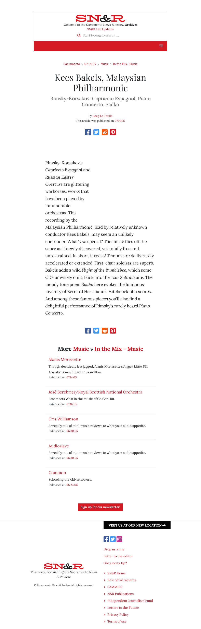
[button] (161, 46)
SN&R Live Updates (100, 29)
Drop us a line (114, 549)
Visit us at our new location (137, 525)
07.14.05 (90, 64)
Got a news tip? (115, 563)
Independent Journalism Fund (130, 601)
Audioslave (59, 445)
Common (57, 472)
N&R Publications (120, 594)
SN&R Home (116, 573)
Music (104, 64)
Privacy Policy (118, 614)
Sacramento (72, 64)
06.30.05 (72, 431)
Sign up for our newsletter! (100, 507)
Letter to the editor (118, 556)
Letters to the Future (123, 608)
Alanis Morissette (65, 359)
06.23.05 (72, 485)
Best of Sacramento (121, 580)
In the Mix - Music (125, 64)
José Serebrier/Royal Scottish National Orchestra (95, 391)
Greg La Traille (102, 116)
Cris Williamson (63, 418)
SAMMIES (114, 587)
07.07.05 (71, 404)
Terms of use (116, 621)
